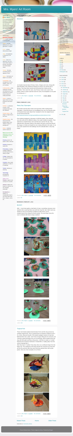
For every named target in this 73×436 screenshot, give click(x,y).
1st (21, 98)
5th (21, 197)
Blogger (51, 430)
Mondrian (20, 19)
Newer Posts (21, 420)
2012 (62, 85)
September (65, 91)
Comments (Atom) (27, 423)
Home (37, 420)
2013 (62, 83)
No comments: (38, 95)
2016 (62, 77)
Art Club (62, 69)
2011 (62, 114)
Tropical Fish (21, 328)
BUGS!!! (19, 205)
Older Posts (52, 420)
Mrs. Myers (7, 17)
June (64, 95)
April (64, 100)
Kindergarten (63, 71)
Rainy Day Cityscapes (24, 105)
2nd (21, 322)
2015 (62, 79)
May (64, 98)
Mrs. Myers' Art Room (17, 9)
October (65, 89)
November (65, 87)
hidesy (41, 430)
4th (60, 66)
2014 (62, 81)
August (64, 93)
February (65, 102)
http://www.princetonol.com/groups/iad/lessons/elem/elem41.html (33, 115)
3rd (60, 64)
